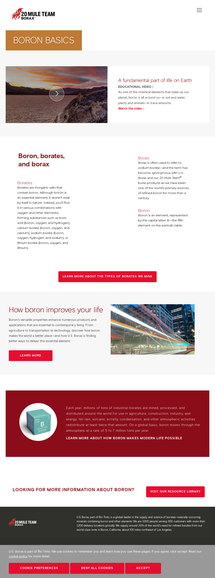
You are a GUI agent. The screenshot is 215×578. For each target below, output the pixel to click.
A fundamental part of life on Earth (155, 80)
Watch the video (130, 108)
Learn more (30, 355)
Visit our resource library (175, 491)
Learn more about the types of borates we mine (108, 276)
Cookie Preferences (39, 568)
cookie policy (18, 556)
